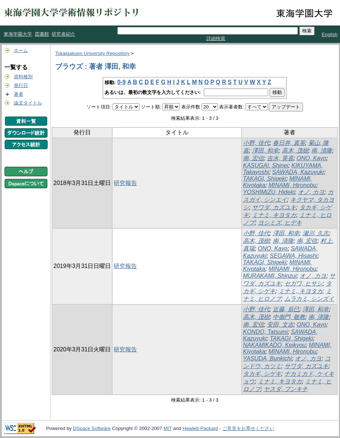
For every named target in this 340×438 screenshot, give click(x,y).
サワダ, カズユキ (274, 207)
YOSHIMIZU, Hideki (269, 192)
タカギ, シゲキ (262, 374)
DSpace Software (92, 428)
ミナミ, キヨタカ (274, 215)
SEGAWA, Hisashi (293, 256)
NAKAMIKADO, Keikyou (274, 345)
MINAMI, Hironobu (292, 185)
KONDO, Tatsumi (265, 332)
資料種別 (23, 76)
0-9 (121, 82)
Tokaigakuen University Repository (92, 53)
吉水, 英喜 (280, 158)
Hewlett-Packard (200, 428)
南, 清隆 (321, 150)
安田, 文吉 (280, 324)
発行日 (21, 85)
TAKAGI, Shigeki (264, 178)
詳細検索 (215, 38)
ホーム (21, 50)
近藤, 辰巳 (286, 309)
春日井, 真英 (289, 143)
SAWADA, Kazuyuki (298, 172)
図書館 (42, 34)
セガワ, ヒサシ (303, 283)
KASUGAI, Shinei (265, 165)
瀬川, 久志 (316, 233)
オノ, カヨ (311, 192)
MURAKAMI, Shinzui (270, 276)
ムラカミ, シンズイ (309, 299)
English (330, 34)
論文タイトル (28, 103)
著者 (18, 94)
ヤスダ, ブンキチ (286, 389)
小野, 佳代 (256, 143)
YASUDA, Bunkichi (267, 358)
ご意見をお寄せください (248, 428)
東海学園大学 (18, 34)
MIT (167, 428)
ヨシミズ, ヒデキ (280, 223)
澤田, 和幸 (265, 150)
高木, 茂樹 (295, 150)
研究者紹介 (63, 34)
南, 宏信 (253, 158)
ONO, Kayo (312, 158)
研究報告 (125, 183)
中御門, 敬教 (289, 317)
